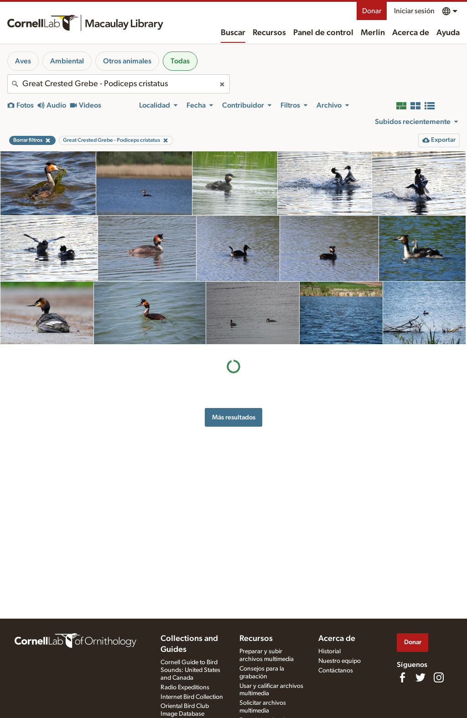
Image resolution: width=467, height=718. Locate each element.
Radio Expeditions (185, 687)
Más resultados (233, 417)
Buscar (233, 33)
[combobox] (118, 84)
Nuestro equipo (339, 661)
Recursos (269, 33)
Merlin (373, 33)
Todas (180, 61)
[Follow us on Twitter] (420, 677)
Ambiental (67, 61)
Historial (329, 651)
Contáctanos (335, 670)
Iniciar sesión (414, 11)
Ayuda (448, 33)
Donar (371, 11)
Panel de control (323, 33)
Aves (23, 61)
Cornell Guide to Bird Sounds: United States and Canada (190, 670)
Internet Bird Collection (192, 697)
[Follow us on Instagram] (438, 677)
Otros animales (127, 61)
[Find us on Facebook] (402, 677)
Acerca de (410, 33)
